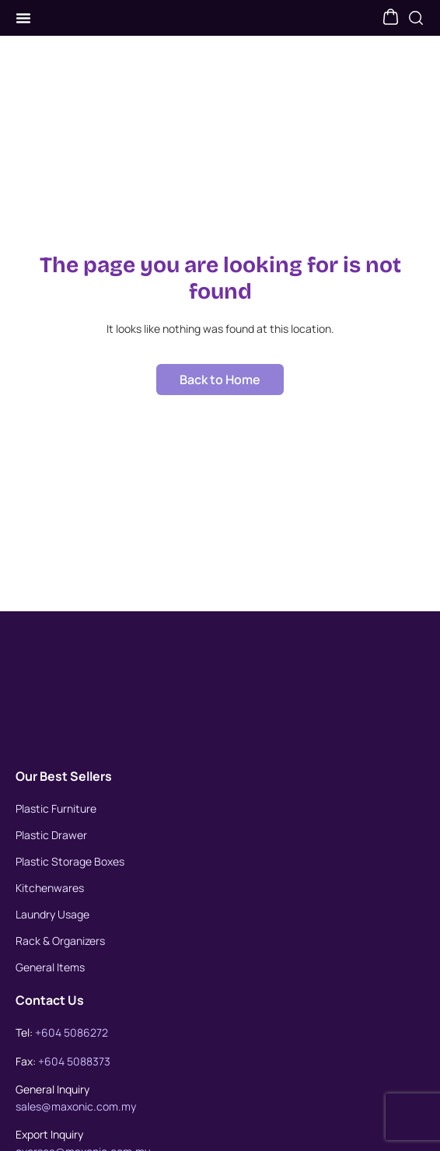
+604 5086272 (71, 1048)
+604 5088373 (74, 1077)
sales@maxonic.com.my (76, 1122)
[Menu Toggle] (23, 26)
